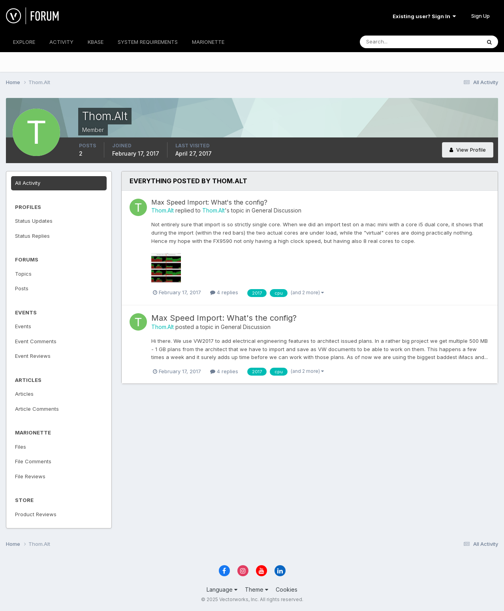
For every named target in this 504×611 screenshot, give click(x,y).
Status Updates (34, 221)
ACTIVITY (61, 42)
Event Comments (35, 341)
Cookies (286, 589)
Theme (256, 589)
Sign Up (480, 16)
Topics (23, 274)
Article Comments (37, 409)
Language (222, 589)
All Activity (27, 183)
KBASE (95, 42)
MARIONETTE (208, 42)
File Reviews (30, 476)
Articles (24, 394)
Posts (21, 288)
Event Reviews (33, 356)
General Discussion (276, 210)
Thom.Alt (162, 210)
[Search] (394, 42)
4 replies (224, 292)
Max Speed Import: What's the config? (209, 202)
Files (20, 447)
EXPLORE (24, 42)
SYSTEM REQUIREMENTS (148, 42)
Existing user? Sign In (424, 16)
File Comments (33, 461)
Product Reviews (35, 514)
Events (23, 326)
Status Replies (32, 236)
